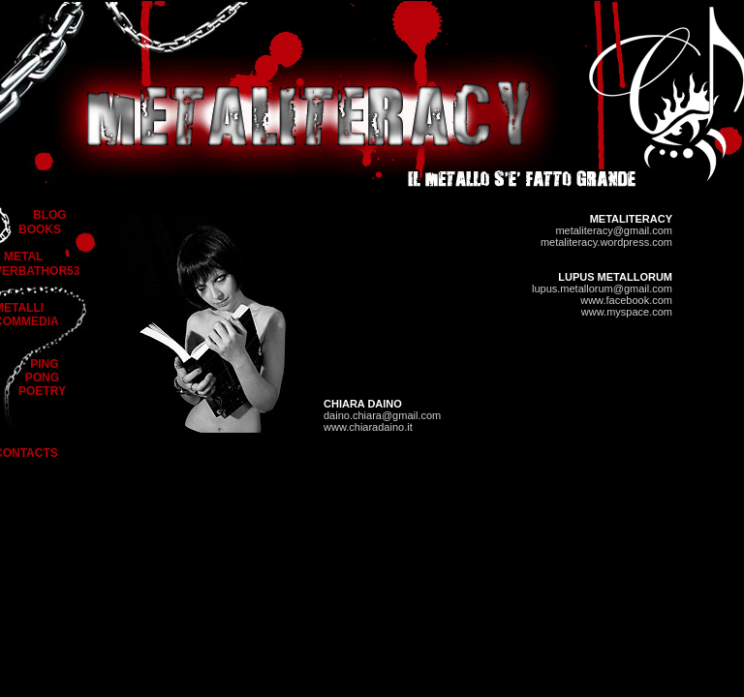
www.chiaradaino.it (368, 427)
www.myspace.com (626, 312)
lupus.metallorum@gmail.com (602, 288)
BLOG (50, 215)
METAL (23, 256)
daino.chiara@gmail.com (382, 415)
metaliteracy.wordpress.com (606, 242)
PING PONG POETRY (42, 377)
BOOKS (39, 229)
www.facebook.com (626, 300)
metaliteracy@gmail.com (613, 230)
